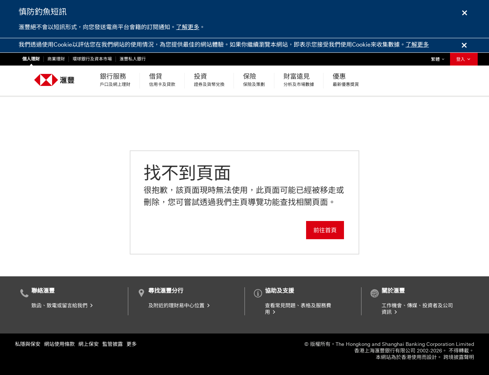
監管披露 (112, 344)
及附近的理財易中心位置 (179, 306)
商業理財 (56, 59)
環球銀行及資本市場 (92, 59)
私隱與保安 (27, 344)
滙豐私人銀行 (133, 59)
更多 (131, 344)
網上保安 (88, 344)
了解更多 (187, 27)
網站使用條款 (59, 344)
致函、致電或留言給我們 (62, 306)
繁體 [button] (439, 57)
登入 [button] (464, 59)
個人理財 (31, 59)
